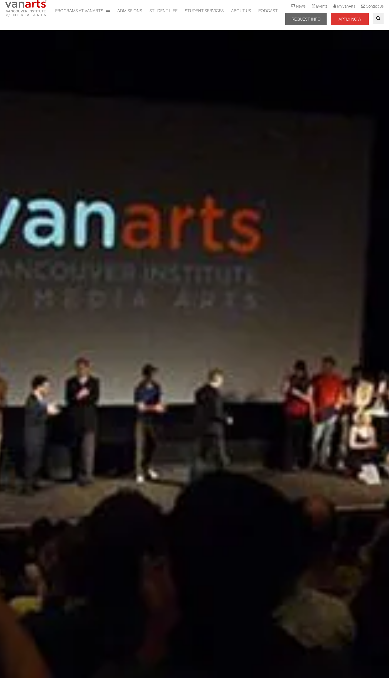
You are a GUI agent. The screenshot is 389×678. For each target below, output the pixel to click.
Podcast (268, 10)
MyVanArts (346, 6)
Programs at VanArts (79, 10)
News (301, 6)
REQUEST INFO (306, 19)
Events (321, 6)
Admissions (129, 10)
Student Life (163, 10)
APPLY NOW (349, 19)
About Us (241, 10)
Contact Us (375, 6)
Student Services (204, 10)
